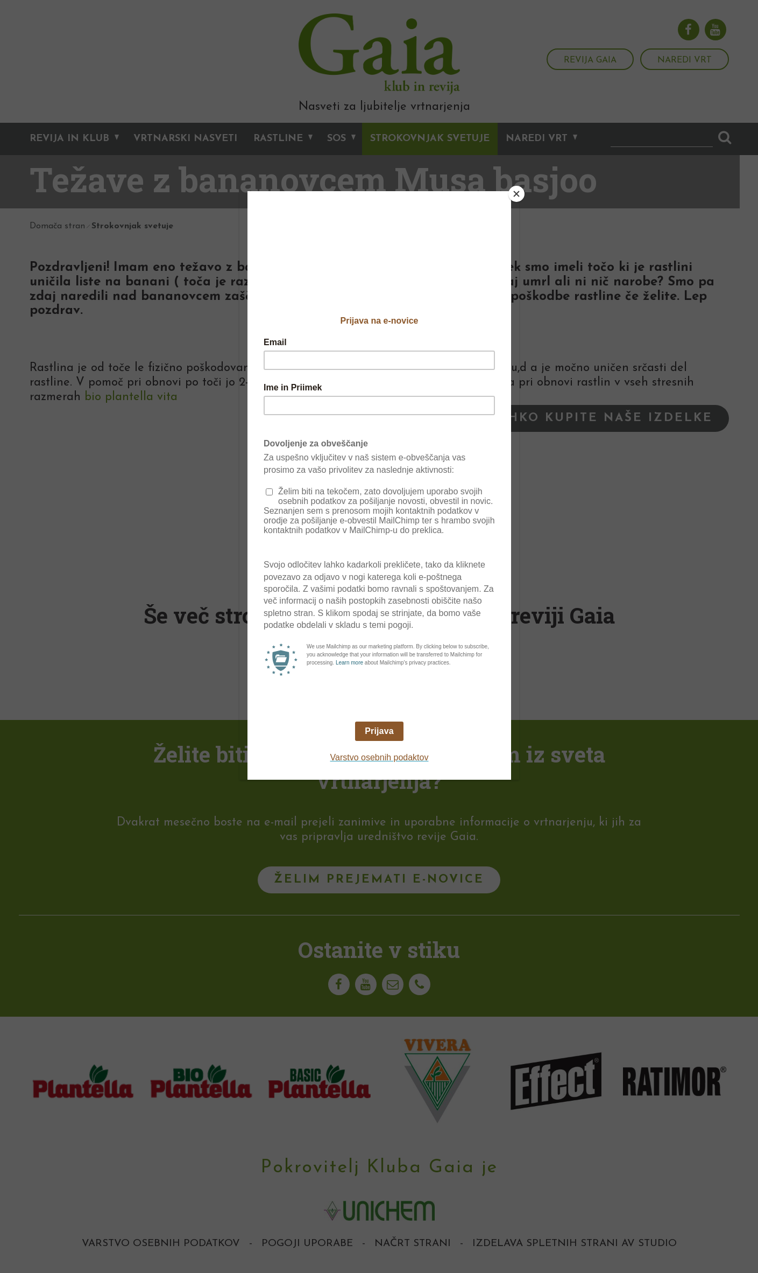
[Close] (516, 194)
